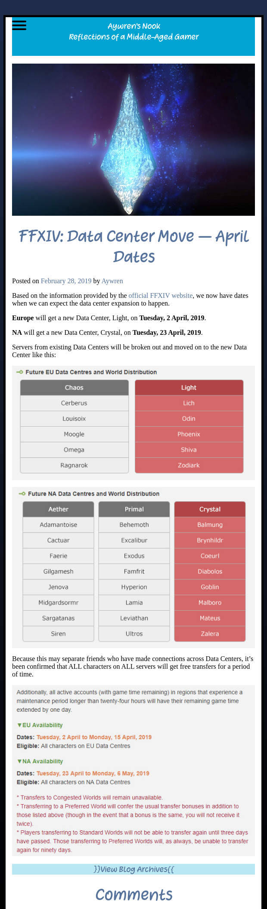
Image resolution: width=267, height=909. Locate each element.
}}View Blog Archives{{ (133, 869)
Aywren (112, 281)
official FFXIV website (161, 295)
